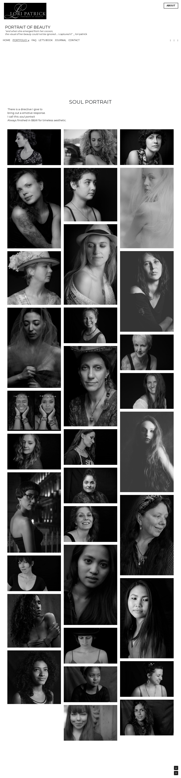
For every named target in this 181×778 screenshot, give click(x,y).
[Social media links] (170, 40)
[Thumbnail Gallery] (34, 147)
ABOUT (171, 5)
